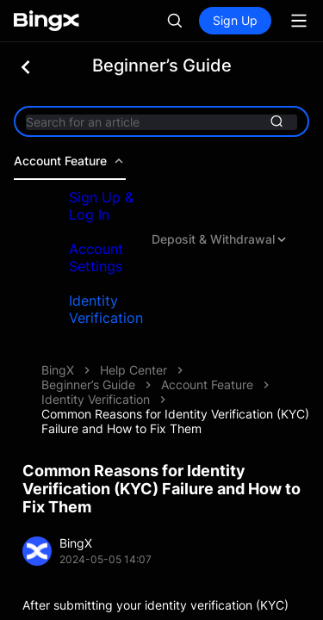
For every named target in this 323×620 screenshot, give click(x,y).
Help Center (133, 370)
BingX (57, 370)
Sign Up (235, 20)
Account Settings (96, 257)
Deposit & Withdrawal (220, 239)
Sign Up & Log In (101, 206)
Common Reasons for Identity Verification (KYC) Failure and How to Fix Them (175, 421)
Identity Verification (106, 309)
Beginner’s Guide (88, 384)
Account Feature (70, 161)
